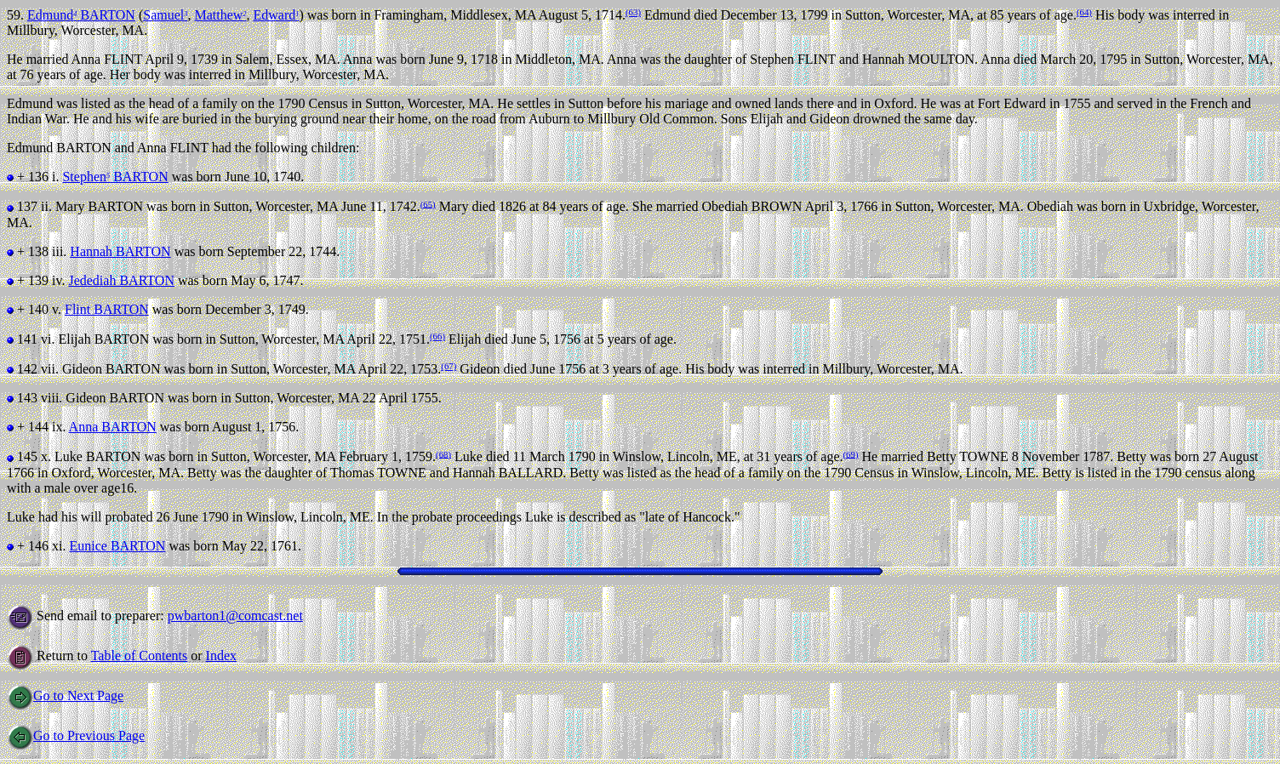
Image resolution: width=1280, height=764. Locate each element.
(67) (448, 366)
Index (221, 655)
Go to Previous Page (76, 735)
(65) (428, 203)
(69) (851, 453)
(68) (443, 453)
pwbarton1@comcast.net (235, 615)
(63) (633, 12)
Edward (276, 15)
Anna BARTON (113, 426)
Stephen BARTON (115, 176)
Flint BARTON (107, 309)
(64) (1084, 12)
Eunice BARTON (117, 546)
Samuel (165, 15)
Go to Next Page (65, 695)
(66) (437, 336)
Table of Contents (139, 655)
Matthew (220, 15)
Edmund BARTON (81, 15)
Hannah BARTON (120, 251)
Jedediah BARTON (121, 280)
